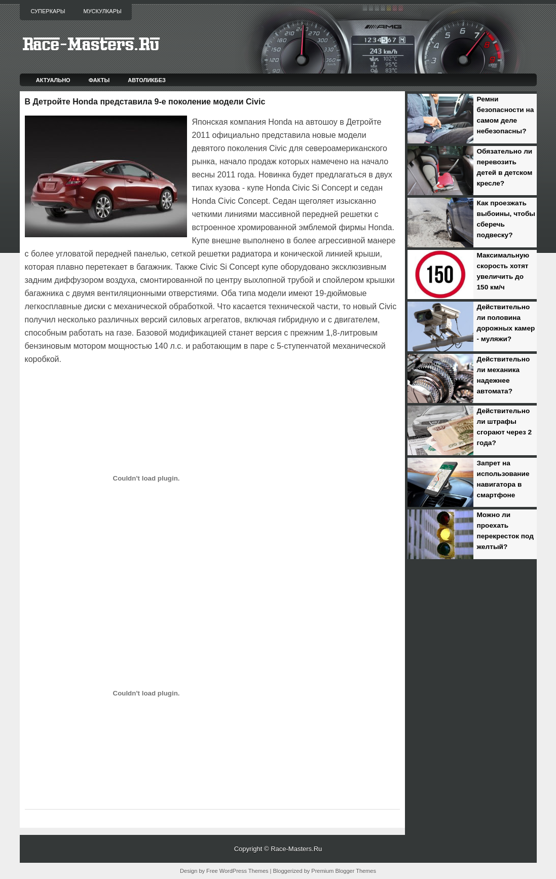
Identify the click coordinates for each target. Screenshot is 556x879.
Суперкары (48, 11)
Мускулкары (102, 11)
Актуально (53, 80)
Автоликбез (147, 80)
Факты (99, 80)
